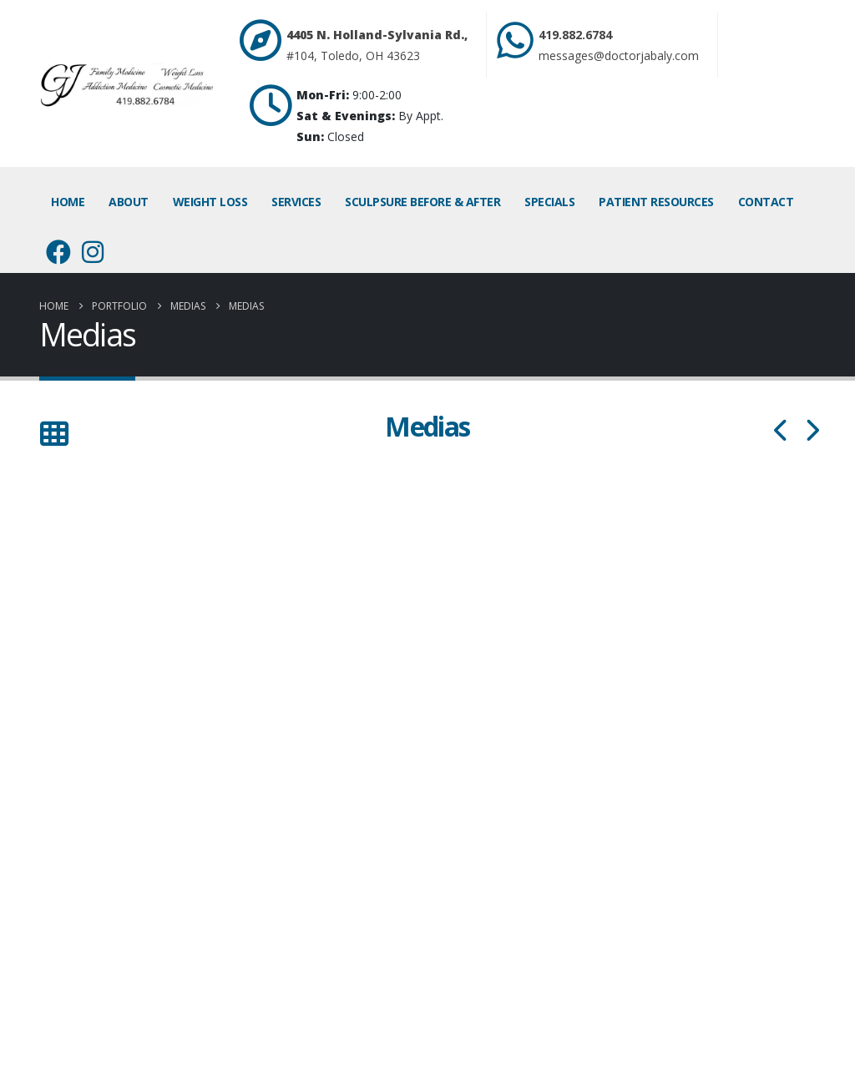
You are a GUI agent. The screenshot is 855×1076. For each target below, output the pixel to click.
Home (67, 202)
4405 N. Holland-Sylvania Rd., (377, 35)
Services (296, 202)
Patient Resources (656, 202)
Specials (549, 202)
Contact (766, 202)
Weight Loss (210, 202)
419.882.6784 (575, 35)
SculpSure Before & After (422, 202)
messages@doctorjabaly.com (619, 55)
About (129, 202)
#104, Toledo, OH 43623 (353, 55)
